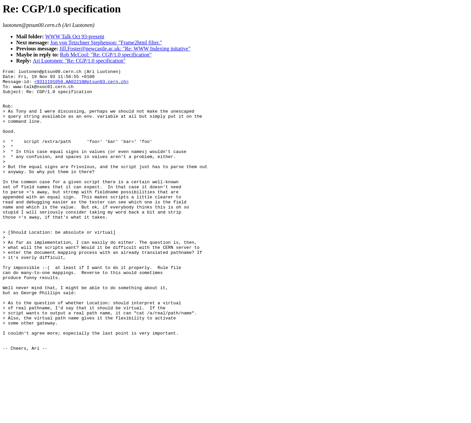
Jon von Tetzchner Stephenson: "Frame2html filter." (106, 42)
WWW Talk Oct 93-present (74, 36)
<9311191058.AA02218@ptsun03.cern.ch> (81, 84)
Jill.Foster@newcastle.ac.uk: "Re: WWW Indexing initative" (125, 48)
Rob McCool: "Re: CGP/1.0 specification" (105, 54)
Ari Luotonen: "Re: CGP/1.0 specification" (79, 61)
